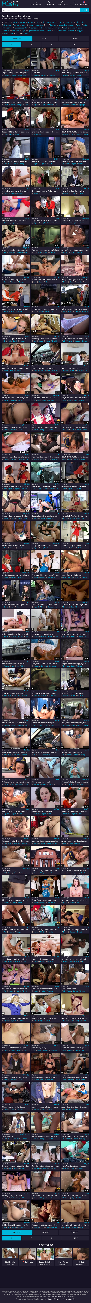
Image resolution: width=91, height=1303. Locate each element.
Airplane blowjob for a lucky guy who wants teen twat (16, 73)
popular (17, 38)
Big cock (78, 134)
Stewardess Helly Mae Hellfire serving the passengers (75, 161)
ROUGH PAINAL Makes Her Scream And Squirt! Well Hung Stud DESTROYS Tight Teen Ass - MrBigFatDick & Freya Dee (75, 457)
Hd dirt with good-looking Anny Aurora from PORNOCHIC (75, 309)
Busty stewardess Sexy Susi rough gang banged (75, 634)
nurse (38, 22)
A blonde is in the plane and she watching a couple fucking (16, 161)
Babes (6, 370)
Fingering (85, 311)
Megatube (85, 159)
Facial (79, 75)
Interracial (18, 134)
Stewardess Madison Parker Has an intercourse (46, 191)
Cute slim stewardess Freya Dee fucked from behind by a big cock (16, 782)
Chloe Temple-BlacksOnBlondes (44, 900)
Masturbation (49, 1080)
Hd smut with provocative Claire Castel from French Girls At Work (16, 1166)
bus (83, 22)
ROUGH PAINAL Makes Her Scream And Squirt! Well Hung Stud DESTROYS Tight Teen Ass (75, 132)
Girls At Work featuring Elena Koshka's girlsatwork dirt (75, 486)
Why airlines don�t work (41, 782)
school (16, 25)
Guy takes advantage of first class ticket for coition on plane (75, 102)
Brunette (43, 75)
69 (47, 25)
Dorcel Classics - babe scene (72, 575)
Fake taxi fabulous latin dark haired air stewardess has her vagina (46, 605)
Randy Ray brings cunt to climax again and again (75, 280)
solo (41, 28)
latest (45, 38)
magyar (80, 31)
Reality (53, 725)
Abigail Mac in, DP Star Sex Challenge (46, 102)
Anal (64, 223)
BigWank (27, 100)
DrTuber (56, 129)
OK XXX (56, 159)
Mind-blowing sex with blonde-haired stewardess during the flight (75, 73)
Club (52, 311)
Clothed (12, 459)
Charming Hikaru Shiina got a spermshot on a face (16, 427)
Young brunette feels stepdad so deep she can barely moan (16, 959)
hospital (71, 31)
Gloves (77, 784)
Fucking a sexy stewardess (12, 1196)
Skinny (14, 75)
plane (80, 28)
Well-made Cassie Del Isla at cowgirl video (46, 1018)
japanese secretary (21, 28)
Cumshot (14, 282)
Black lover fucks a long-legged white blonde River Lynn (16, 1018)
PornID (27, 188)
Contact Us (70, 1299)
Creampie (51, 75)
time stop (15, 31)
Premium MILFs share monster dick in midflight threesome (16, 132)
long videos (62, 3)
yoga (23, 31)
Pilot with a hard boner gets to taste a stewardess (16, 900)
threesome (7, 28)
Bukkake (73, 636)
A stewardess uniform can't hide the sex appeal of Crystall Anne (46, 1077)
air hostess (7, 25)
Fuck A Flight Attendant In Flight (14, 1048)
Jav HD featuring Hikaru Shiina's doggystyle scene (75, 1136)
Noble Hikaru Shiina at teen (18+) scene (16, 1225)
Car (13, 518)
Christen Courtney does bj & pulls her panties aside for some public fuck (16, 516)
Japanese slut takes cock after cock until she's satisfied (16, 457)
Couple (18, 518)
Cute (26, 105)
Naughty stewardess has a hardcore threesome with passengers (46, 693)
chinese (34, 28)
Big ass (36, 164)
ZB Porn (86, 720)
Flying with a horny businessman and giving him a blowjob (75, 427)
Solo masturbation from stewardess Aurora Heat (75, 782)
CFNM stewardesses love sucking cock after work (16, 575)
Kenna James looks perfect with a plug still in (46, 280)
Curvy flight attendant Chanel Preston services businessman (46, 545)
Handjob (51, 784)
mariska (6, 31)
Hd (56, 105)
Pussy (47, 725)
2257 (62, 1299)
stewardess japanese (67, 25)
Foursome (44, 1168)
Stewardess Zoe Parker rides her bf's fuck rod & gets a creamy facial (46, 398)
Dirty (83, 1050)
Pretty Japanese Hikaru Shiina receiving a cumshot (16, 545)
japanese (39, 25)
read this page (56, 1296)
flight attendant (48, 22)
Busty (12, 607)
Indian (14, 902)
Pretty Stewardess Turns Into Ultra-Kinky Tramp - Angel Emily (75, 1077)
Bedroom (36, 814)
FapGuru (86, 838)
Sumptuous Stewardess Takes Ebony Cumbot (75, 959)
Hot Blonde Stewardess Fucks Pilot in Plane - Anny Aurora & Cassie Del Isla (16, 102)
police (48, 31)
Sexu (57, 100)
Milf (27, 636)
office (77, 22)
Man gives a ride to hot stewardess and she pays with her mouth (46, 1107)
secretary (57, 28)
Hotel (82, 607)
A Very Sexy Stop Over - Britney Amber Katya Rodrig (75, 1107)
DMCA (56, 1299)
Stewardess (36, 73)
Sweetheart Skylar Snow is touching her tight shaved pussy (75, 545)
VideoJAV (26, 543)
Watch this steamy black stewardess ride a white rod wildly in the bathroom (75, 811)
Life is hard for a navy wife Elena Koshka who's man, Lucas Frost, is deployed (16, 280)
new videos (49, 3)
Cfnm (47, 311)
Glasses (43, 370)
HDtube (86, 100)
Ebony (6, 134)
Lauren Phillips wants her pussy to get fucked (46, 959)
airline (85, 25)
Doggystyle (81, 105)
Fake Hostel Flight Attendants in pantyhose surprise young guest (46, 1136)
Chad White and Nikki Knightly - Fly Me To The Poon (46, 723)
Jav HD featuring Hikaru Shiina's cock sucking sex (16, 693)
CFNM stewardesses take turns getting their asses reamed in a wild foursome (46, 309)
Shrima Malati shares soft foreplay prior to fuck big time (75, 1225)
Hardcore (77, 961)
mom (17, 34)
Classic (19, 1050)
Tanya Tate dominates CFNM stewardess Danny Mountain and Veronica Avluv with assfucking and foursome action (75, 398)
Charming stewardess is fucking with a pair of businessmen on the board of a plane (46, 132)
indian (31, 25)
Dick (77, 607)
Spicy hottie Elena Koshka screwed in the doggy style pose (46, 664)
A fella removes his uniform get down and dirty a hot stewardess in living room (75, 1048)
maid (65, 28)
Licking (77, 1109)
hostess (53, 25)
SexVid (86, 70)
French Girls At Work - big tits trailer (74, 516)
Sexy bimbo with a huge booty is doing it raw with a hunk (75, 930)
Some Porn (26, 573)
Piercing (20, 902)
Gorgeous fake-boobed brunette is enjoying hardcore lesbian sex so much (46, 989)
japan (24, 25)
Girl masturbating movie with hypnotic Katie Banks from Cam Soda (75, 900)
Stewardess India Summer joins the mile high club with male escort (75, 605)
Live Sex (74, 3)
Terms (50, 1299)
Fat (26, 252)
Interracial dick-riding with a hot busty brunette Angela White (46, 161)
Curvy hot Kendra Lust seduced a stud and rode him (16, 250)
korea (15, 22)
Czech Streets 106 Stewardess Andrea (75, 339)
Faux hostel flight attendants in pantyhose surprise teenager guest (46, 871)
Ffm (11, 134)
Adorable (36, 1109)
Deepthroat (20, 577)
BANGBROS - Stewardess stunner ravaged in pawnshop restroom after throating (46, 634)
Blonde (65, 75)
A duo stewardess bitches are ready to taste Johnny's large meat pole (16, 634)
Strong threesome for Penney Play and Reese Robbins (16, 398)
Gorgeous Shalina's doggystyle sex (74, 664)
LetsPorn (27, 70)
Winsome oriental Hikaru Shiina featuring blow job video (16, 841)
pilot (78, 25)
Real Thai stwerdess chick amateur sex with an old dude (46, 457)
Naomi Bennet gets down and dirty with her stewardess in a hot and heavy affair (46, 752)
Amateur (6, 75)
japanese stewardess (36, 31)
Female (51, 489)
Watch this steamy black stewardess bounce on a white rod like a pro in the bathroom (75, 1196)
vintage (48, 28)
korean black (8, 34)
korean (22, 22)
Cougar (18, 932)
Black (79, 725)
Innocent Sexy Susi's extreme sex (14, 989)
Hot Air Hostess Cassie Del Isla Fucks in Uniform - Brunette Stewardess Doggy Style (75, 368)
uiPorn (57, 70)
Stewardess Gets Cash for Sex (72, 191)
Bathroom (66, 814)
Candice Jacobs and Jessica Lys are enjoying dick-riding (16, 486)
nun (55, 31)
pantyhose (69, 22)
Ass (72, 134)
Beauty (6, 105)
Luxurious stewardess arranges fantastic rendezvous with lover (46, 841)
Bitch (39, 252)
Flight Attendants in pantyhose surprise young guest (75, 1166)
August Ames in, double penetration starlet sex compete (75, 250)
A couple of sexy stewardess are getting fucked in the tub (16, 191)
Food (81, 1227)
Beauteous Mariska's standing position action (16, 309)
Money (54, 370)
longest (74, 38)
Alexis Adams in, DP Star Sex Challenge (16, 811)
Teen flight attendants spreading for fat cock (46, 1166)
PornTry (86, 366)
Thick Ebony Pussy (9, 871)
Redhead (43, 961)
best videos (35, 3)
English (84, 3)
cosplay (30, 22)
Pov (50, 1109)
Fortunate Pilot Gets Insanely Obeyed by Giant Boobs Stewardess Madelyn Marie (46, 1225)
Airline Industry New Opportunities (74, 841)
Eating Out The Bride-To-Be (42, 811)
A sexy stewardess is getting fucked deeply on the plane (46, 250)
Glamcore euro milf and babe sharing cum (16, 930)
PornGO (56, 1045)
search (84, 10)
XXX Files (26, 868)
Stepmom (51, 961)
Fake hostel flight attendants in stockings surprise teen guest (46, 930)
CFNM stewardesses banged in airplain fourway (16, 605)
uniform (72, 28)
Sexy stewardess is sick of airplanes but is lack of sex (16, 220)
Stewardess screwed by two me (14, 1107)
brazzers (62, 31)
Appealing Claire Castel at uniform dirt (46, 339)
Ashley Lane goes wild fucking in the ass (16, 339)
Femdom (82, 400)
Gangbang (20, 459)
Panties (40, 725)
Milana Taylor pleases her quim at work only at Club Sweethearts (46, 486)
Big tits (36, 105)
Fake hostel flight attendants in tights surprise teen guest (46, 427)
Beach (71, 843)
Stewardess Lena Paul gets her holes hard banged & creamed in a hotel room (75, 220)
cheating (25, 34)
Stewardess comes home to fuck (14, 723)
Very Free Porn (25, 425)
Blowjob (36, 75)
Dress (25, 518)
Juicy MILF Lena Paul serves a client (75, 1018)
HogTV (86, 188)
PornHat (86, 129)
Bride (50, 814)
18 (64, 341)
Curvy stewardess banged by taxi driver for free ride (75, 723)
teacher (59, 22)
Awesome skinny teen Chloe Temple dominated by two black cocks (46, 575)
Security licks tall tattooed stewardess (45, 516)
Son (39, 755)
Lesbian (52, 252)
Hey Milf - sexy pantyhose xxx (72, 752)
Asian (9, 164)
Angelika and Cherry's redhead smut (15, 368)
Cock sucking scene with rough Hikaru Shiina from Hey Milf (16, 752)
